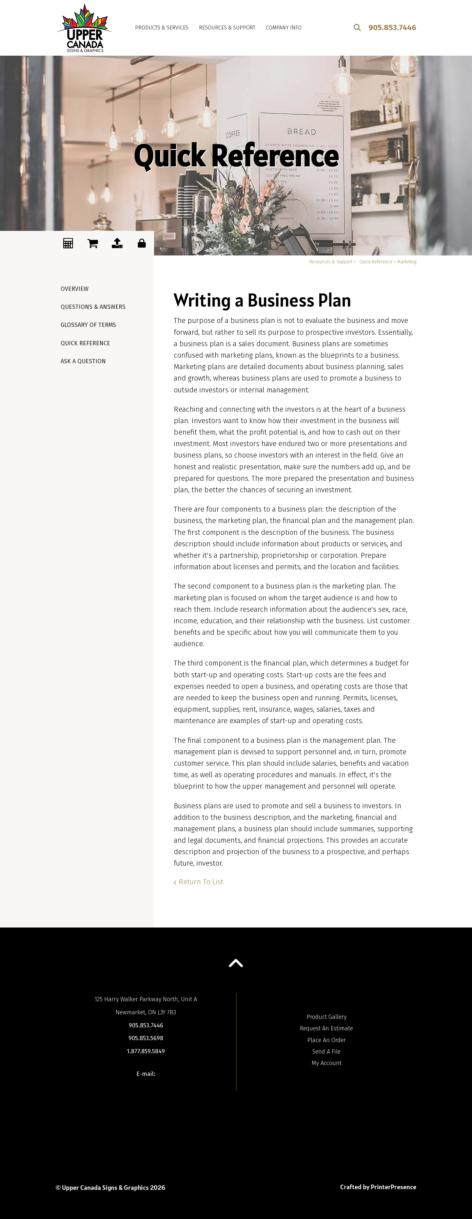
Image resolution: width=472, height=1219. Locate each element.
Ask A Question (83, 361)
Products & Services (161, 28)
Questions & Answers (93, 306)
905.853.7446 (392, 27)
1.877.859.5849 (146, 1051)
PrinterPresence (393, 1187)
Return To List (201, 881)
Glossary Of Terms (88, 324)
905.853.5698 (145, 1038)
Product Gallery (326, 1017)
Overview (74, 288)
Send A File (326, 1051)
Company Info (284, 28)
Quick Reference (85, 343)
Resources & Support (227, 28)
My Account (327, 1063)
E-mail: (145, 1074)
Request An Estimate (326, 1028)
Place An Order (326, 1040)
